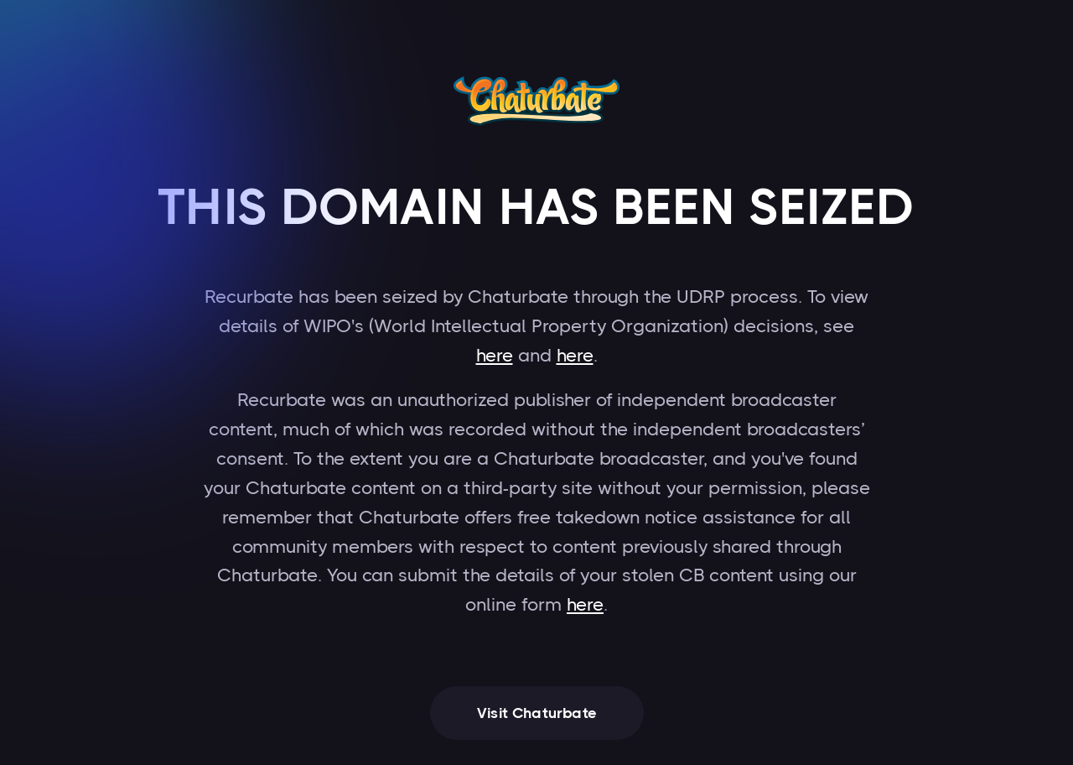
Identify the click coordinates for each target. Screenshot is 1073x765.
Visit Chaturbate (537, 713)
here (494, 355)
